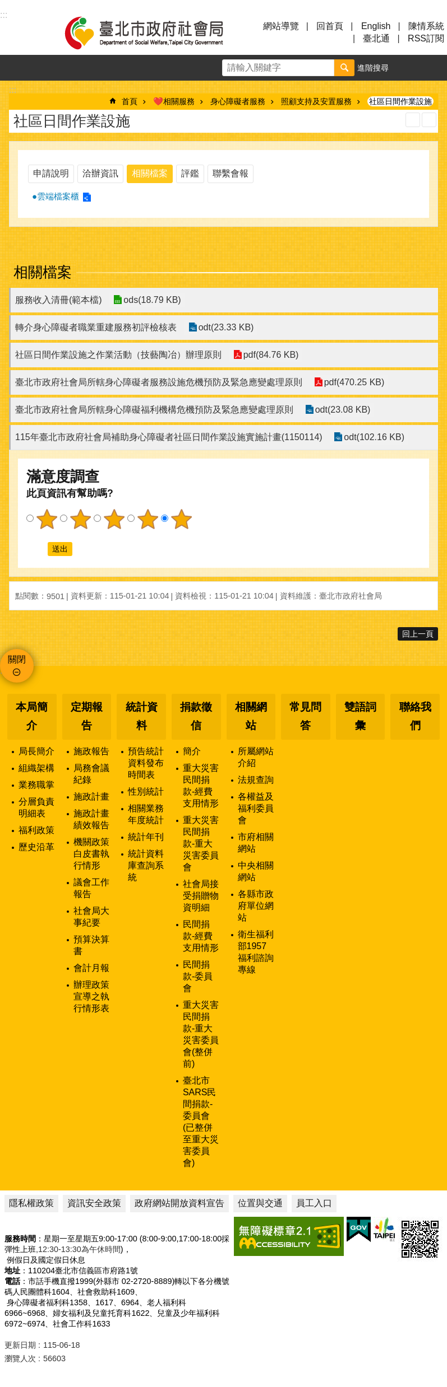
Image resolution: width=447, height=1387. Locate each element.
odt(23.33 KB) (226, 327)
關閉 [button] (17, 659)
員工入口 (314, 1203)
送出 (37, 548)
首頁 (129, 101)
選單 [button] (22, 32)
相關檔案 (150, 173)
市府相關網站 (256, 842)
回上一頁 (418, 633)
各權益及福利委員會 (256, 808)
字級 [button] (408, 68)
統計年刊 (146, 837)
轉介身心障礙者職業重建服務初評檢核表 (96, 327)
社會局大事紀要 (91, 916)
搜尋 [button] (344, 67)
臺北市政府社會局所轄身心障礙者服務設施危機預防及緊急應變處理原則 (158, 382)
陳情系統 (426, 26)
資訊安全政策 (94, 1203)
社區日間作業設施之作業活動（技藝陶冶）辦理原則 (118, 354)
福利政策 (36, 830)
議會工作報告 (91, 888)
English (375, 26)
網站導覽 (281, 26)
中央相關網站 (256, 871)
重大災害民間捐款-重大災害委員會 (201, 843)
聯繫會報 (230, 173)
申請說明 (51, 173)
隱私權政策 (31, 1203)
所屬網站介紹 (256, 757)
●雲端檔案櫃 (55, 196)
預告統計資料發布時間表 (146, 762)
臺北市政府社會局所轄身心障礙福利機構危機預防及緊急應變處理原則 (154, 409)
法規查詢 (256, 779)
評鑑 (190, 173)
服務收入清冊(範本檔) (58, 300)
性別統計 (146, 791)
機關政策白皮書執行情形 (91, 853)
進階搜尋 (373, 67)
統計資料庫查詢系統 (146, 865)
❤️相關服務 (174, 101)
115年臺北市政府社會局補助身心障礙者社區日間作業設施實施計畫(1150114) (168, 437)
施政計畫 (91, 796)
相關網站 (251, 716)
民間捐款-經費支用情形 (201, 935)
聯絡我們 (415, 716)
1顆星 (46, 519)
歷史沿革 (36, 847)
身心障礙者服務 (237, 101)
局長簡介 (36, 751)
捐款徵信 (196, 716)
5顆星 (181, 519)
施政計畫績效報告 (91, 819)
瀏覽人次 (20, 1358)
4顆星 (147, 519)
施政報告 (91, 751)
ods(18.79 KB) (152, 300)
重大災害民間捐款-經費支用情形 (201, 785)
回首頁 (329, 26)
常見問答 (305, 716)
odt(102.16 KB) (374, 437)
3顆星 (114, 519)
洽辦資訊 (100, 173)
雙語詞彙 (360, 716)
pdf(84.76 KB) (270, 354)
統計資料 (142, 716)
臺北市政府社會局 (157, 32)
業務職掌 (36, 785)
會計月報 (91, 968)
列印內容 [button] (412, 120)
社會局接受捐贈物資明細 (201, 895)
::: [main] (12, 90)
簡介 (192, 751)
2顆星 (80, 519)
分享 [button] (434, 68)
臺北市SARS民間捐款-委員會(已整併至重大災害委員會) (201, 1121)
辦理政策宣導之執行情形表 (91, 996)
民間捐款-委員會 (198, 976)
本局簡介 (32, 716)
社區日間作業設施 (400, 101)
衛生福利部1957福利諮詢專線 (256, 952)
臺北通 (376, 38)
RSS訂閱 (426, 38)
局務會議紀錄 (91, 773)
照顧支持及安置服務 (316, 101)
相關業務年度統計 (146, 814)
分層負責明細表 (36, 807)
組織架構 (36, 768)
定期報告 (87, 716)
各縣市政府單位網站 (256, 905)
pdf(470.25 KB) (354, 382)
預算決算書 (91, 945)
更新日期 (20, 1345)
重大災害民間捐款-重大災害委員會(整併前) (201, 1034)
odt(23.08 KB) (342, 409)
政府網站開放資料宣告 (179, 1203)
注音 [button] (429, 120)
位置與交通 (260, 1203)
